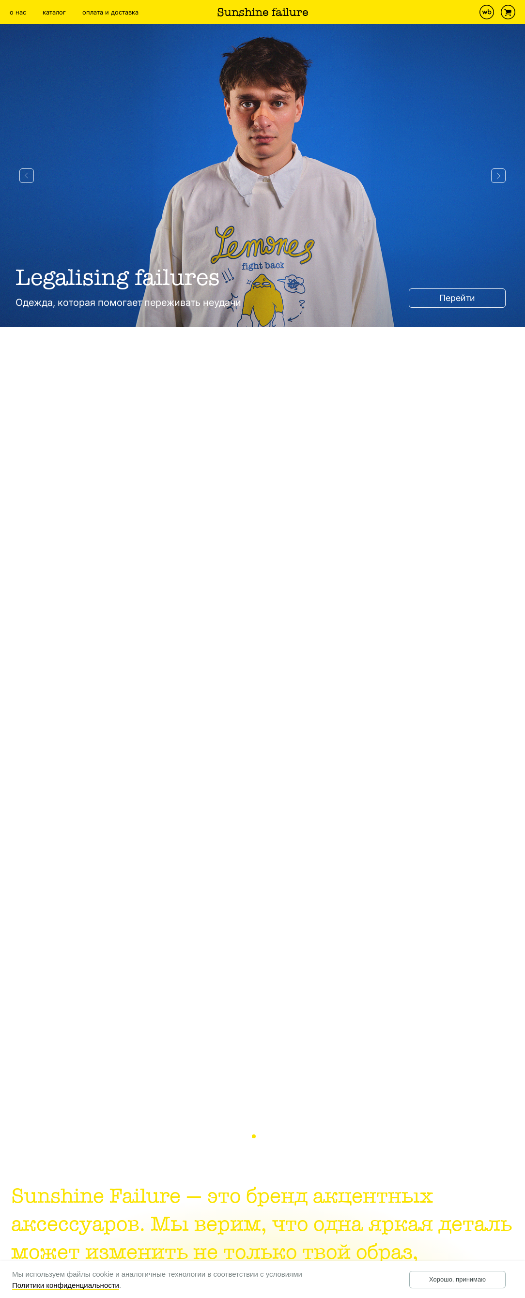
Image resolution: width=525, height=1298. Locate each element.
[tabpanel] (262, 588)
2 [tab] (265, 1136)
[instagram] (465, 12)
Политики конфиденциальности (65, 1285)
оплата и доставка (110, 12)
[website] (486, 12)
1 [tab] (256, 1136)
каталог (54, 12)
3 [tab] (273, 1136)
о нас (18, 12)
